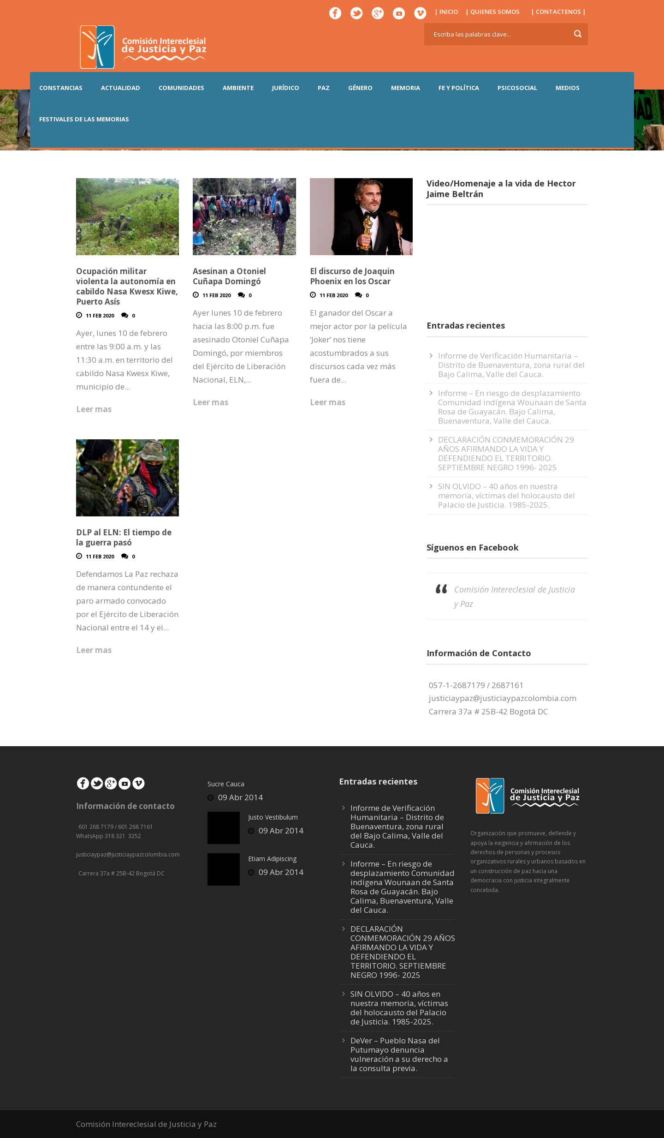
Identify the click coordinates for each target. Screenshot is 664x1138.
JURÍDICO (285, 88)
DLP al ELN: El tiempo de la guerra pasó (124, 537)
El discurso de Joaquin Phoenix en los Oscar (352, 276)
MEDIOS (568, 88)
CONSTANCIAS (61, 88)
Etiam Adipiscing (272, 858)
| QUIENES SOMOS (492, 11)
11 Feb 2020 (100, 315)
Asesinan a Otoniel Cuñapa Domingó (229, 276)
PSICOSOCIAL (517, 88)
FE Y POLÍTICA (459, 88)
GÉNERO (360, 88)
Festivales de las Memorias (84, 119)
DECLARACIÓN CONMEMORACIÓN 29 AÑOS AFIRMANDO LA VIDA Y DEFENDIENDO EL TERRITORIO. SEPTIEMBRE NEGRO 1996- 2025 (506, 453)
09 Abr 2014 (240, 797)
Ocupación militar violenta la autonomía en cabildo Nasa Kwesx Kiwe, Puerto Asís (127, 286)
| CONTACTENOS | (558, 11)
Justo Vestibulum (273, 817)
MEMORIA (405, 88)
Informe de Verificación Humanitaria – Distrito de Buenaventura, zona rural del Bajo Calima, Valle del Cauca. (511, 364)
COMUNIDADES (181, 88)
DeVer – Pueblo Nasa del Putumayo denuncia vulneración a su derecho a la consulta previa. (399, 1054)
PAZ (324, 88)
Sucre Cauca (226, 783)
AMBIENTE (238, 88)
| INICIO (446, 11)
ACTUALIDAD (120, 88)
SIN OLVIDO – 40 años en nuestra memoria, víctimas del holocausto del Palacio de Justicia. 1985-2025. (506, 495)
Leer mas (94, 409)
